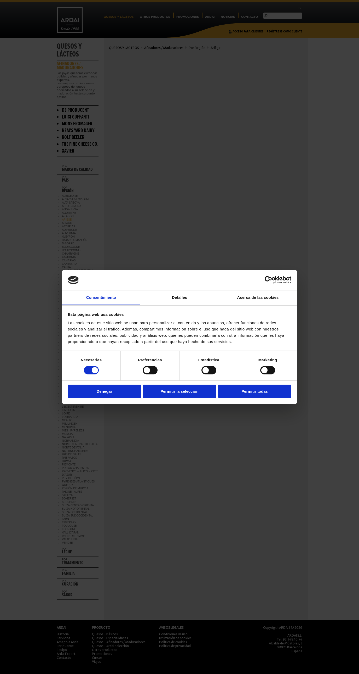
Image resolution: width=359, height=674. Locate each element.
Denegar (104, 391)
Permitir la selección (179, 391)
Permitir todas (254, 391)
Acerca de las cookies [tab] (258, 297)
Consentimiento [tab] (101, 297)
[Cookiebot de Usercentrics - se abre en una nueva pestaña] (268, 280)
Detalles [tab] (179, 297)
